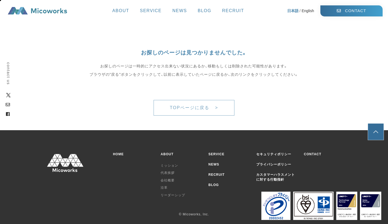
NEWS (179, 11)
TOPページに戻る (190, 112)
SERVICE (150, 11)
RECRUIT (233, 11)
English (308, 11)
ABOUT (120, 11)
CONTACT (351, 10)
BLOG (204, 11)
